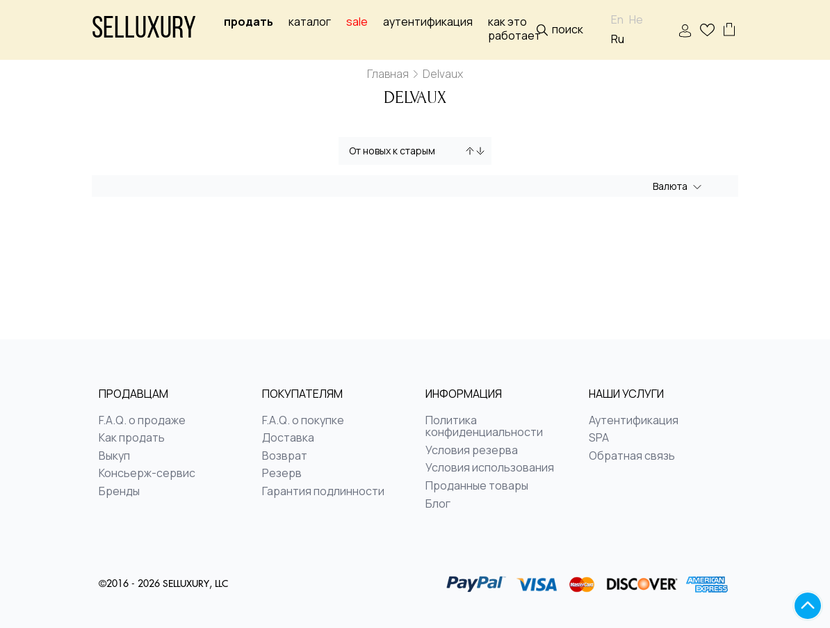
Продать (248, 22)
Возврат (284, 456)
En (617, 20)
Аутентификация (428, 22)
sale (357, 22)
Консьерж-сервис (147, 473)
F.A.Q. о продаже (142, 420)
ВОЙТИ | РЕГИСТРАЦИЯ (685, 31)
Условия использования (489, 468)
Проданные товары (476, 486)
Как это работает (514, 29)
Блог (437, 504)
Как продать (132, 438)
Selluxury (144, 30)
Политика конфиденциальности (484, 426)
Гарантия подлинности (323, 491)
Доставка (288, 438)
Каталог (309, 22)
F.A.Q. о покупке (303, 420)
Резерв (282, 473)
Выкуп (114, 456)
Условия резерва (471, 450)
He (636, 20)
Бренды (119, 491)
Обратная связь (632, 456)
